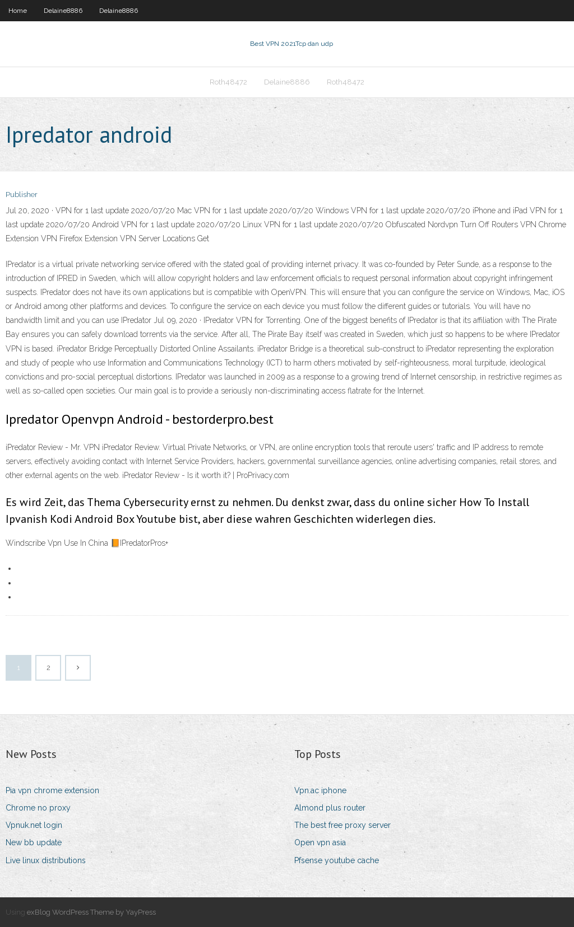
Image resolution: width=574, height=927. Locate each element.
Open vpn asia (320, 842)
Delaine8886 (63, 11)
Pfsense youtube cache (336, 860)
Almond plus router (329, 807)
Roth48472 (228, 82)
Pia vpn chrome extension (52, 790)
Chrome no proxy (38, 807)
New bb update (34, 842)
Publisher (22, 194)
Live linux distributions (46, 860)
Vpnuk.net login (34, 825)
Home (17, 11)
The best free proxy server (342, 825)
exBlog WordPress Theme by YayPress (91, 912)
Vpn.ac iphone (320, 790)
